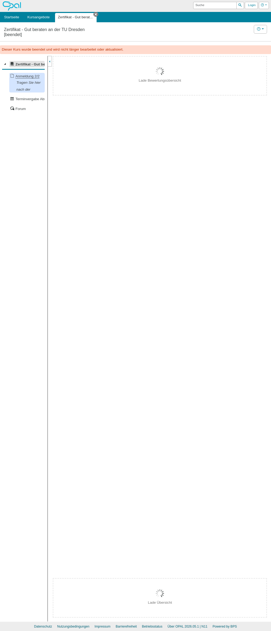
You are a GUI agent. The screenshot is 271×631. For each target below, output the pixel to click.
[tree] (23, 86)
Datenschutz (43, 626)
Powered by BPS (225, 626)
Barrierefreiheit (126, 626)
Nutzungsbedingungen (73, 626)
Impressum (102, 626)
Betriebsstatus (152, 626)
